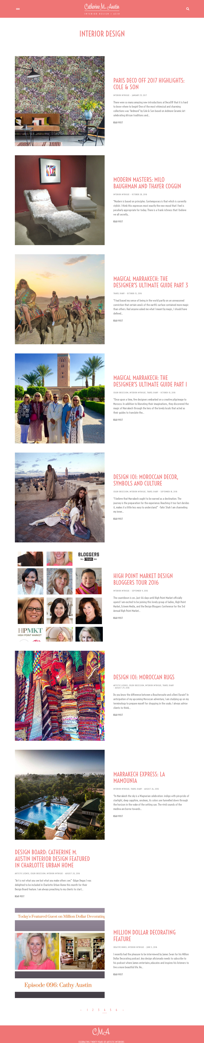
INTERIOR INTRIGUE (119, 94)
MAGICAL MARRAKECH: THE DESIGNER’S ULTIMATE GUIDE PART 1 (148, 371)
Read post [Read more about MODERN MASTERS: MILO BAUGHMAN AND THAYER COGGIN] (116, 218)
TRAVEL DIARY (116, 287)
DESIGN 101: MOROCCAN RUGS (141, 660)
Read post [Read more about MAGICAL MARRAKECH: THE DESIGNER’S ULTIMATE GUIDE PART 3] (116, 314)
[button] (101, 1035)
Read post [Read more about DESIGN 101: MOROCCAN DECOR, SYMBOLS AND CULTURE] (116, 504)
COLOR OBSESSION (118, 383)
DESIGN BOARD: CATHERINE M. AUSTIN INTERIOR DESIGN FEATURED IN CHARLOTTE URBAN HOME (52, 837)
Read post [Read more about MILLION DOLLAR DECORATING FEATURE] (116, 951)
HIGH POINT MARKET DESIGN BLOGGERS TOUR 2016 (141, 564)
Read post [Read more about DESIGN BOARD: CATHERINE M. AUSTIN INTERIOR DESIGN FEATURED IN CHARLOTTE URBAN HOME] (20, 874)
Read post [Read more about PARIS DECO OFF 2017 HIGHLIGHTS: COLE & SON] (116, 121)
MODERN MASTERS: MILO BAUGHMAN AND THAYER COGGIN (149, 179)
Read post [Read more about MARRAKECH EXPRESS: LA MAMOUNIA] (116, 792)
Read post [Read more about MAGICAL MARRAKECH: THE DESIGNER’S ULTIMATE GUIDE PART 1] (116, 410)
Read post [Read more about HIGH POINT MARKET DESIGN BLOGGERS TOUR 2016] (116, 603)
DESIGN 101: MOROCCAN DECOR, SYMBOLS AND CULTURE (143, 470)
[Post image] (58, 100)
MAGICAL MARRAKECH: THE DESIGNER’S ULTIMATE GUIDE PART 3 (148, 275)
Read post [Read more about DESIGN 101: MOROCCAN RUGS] (116, 696)
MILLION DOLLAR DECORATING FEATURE (142, 912)
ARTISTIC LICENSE (118, 668)
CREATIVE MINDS (117, 923)
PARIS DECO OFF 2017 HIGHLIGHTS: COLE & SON (147, 82)
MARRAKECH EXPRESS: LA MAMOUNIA (150, 757)
